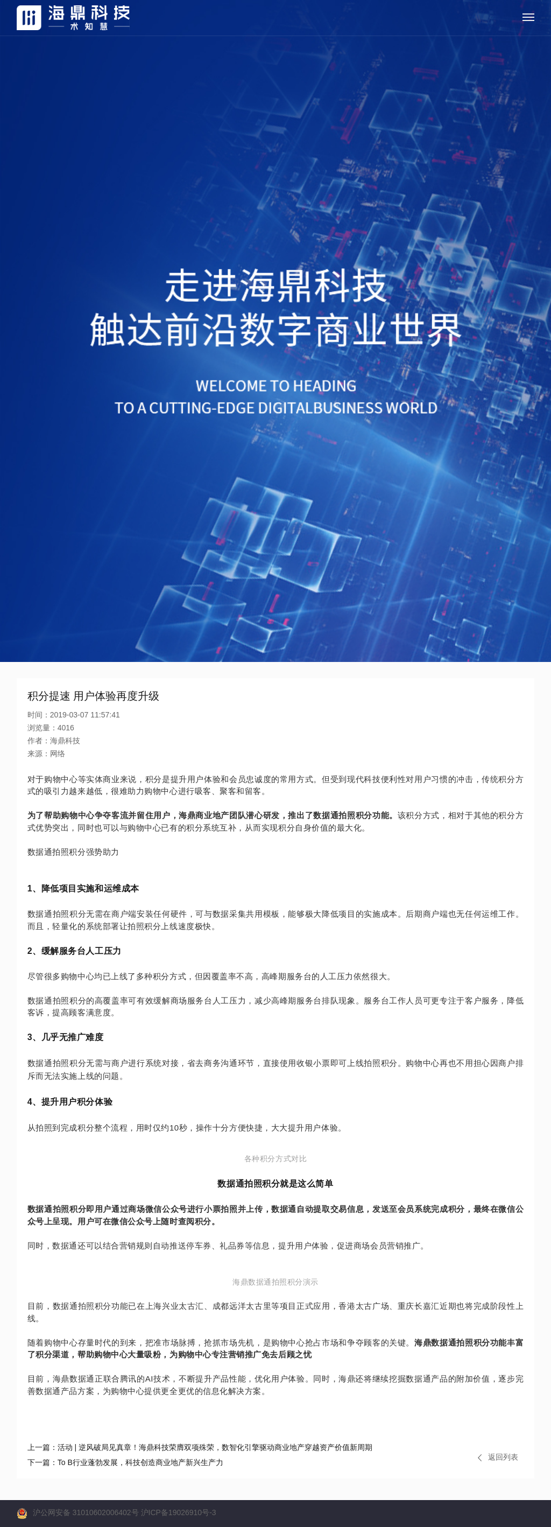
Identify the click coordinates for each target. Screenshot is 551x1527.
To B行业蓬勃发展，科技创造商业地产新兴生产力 (125, 1462)
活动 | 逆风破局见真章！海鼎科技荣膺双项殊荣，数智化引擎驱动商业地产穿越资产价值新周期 (199, 1447)
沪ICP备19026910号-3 (178, 1512)
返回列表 (498, 1457)
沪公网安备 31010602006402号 (86, 1512)
